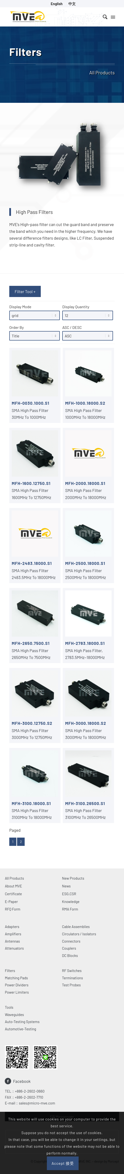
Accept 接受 (63, 1163)
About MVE (13, 886)
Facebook (22, 1081)
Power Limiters (17, 992)
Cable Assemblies (76, 926)
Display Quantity (87, 312)
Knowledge (71, 901)
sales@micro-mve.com (37, 1103)
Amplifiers (13, 934)
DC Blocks (70, 955)
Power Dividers (16, 985)
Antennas (12, 941)
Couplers (69, 948)
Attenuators (14, 948)
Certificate (13, 894)
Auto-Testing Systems (22, 1021)
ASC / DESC (87, 333)
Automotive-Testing (20, 1029)
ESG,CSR (69, 894)
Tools (9, 1007)
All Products (14, 878)
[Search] (102, 16)
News (66, 886)
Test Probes (71, 985)
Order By (34, 333)
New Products (73, 878)
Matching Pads (16, 978)
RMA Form (70, 909)
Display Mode (34, 312)
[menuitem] (56, 3)
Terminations (72, 978)
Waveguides (14, 1014)
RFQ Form (12, 909)
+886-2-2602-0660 (29, 1091)
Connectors (71, 941)
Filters (10, 970)
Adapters (12, 926)
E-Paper (11, 901)
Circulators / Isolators (79, 934)
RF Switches (72, 970)
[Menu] (112, 17)
